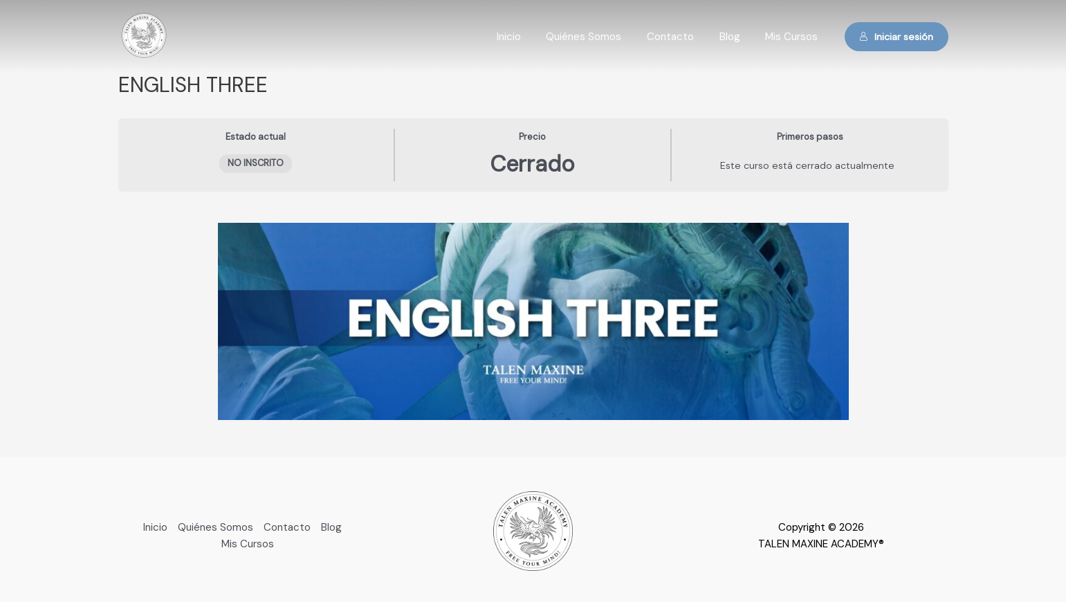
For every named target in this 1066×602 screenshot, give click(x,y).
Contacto (682, 37)
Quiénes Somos (600, 37)
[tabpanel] (533, 321)
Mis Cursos (794, 37)
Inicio (529, 37)
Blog (736, 37)
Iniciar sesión (896, 36)
